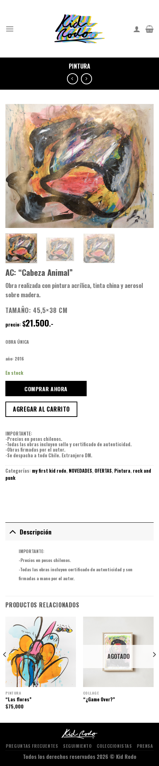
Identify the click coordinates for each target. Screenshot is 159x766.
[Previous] (5, 669)
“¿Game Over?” (99, 699)
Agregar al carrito (41, 409)
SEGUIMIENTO (77, 745)
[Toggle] (12, 531)
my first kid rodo (49, 470)
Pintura (79, 66)
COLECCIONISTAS (114, 745)
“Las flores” (18, 699)
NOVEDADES (80, 470)
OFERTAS (103, 470)
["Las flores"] (40, 652)
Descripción (28, 531)
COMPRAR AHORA (45, 388)
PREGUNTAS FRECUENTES (32, 745)
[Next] (154, 669)
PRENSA (145, 745)
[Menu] (9, 29)
